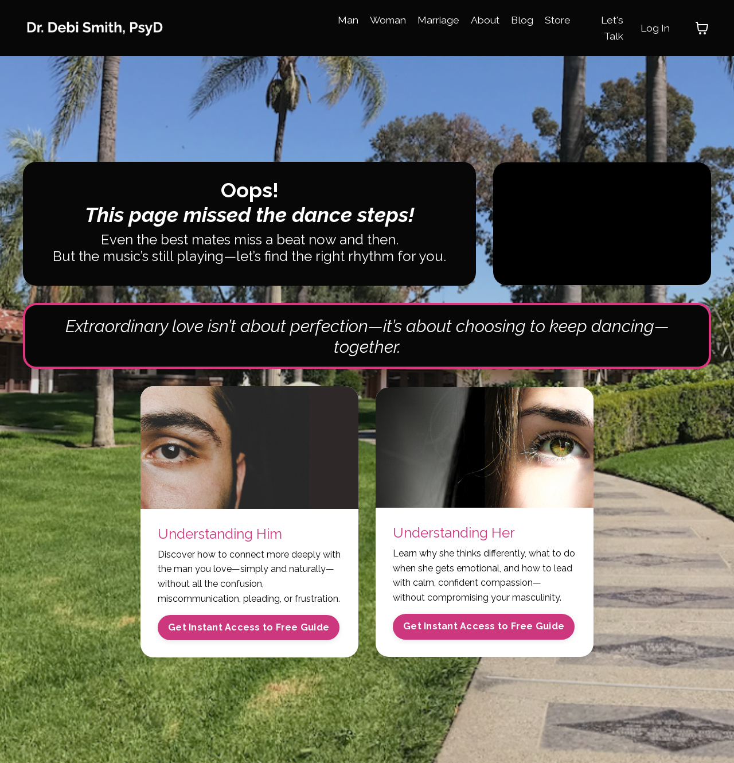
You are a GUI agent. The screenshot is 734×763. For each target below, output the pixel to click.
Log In (654, 28)
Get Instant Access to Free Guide (248, 630)
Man (347, 19)
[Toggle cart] (702, 28)
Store (562, 19)
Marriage (440, 19)
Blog (526, 19)
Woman (388, 19)
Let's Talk (610, 27)
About (488, 19)
